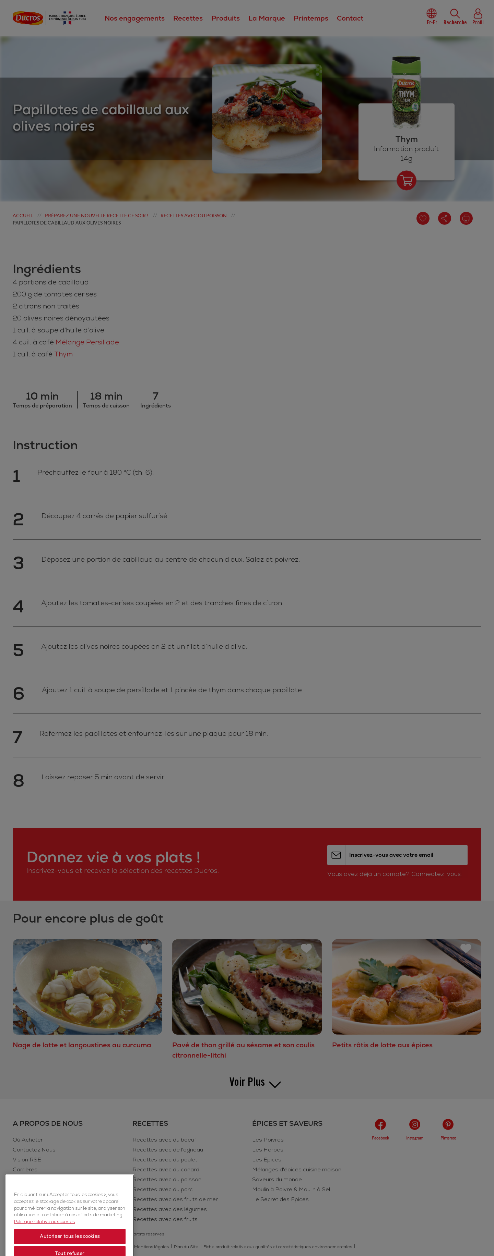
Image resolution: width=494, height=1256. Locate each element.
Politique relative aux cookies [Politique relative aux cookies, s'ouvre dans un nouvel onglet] (44, 1250)
